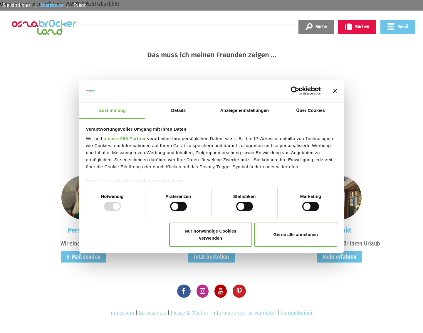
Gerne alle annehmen (295, 234)
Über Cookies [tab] (310, 109)
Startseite (52, 5)
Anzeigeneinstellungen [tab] (244, 109)
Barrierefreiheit (297, 313)
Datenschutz (152, 313)
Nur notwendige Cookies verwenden (210, 234)
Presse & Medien (189, 313)
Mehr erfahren (339, 256)
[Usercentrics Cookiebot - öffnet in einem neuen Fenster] (295, 90)
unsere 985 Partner (124, 138)
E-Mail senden (83, 256)
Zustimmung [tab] (112, 109)
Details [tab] (178, 109)
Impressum (121, 313)
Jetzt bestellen (211, 256)
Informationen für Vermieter (244, 313)
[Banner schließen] (335, 91)
